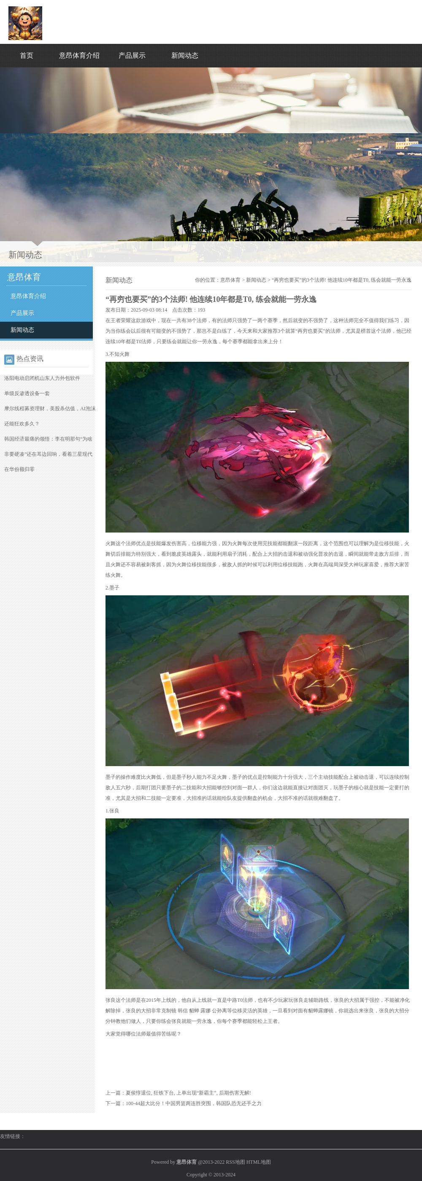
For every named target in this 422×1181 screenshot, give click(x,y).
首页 (26, 55)
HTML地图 (258, 1162)
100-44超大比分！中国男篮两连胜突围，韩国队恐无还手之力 (194, 1103)
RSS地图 (235, 1162)
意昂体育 (230, 280)
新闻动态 (184, 55)
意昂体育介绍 (79, 55)
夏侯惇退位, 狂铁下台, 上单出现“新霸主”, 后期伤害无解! (188, 1093)
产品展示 (132, 55)
